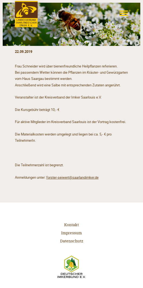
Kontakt (71, 224)
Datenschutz (71, 240)
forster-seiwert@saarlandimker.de (72, 177)
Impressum (71, 232)
